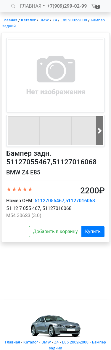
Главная (9, 20)
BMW (44, 20)
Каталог (28, 20)
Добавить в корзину (55, 231)
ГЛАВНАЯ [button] (30, 6)
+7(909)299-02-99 (67, 6)
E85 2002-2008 (74, 20)
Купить (93, 231)
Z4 (54, 20)
